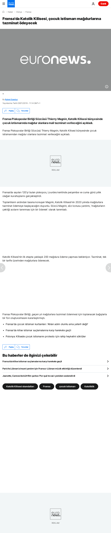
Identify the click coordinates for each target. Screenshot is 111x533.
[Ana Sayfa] (3, 12)
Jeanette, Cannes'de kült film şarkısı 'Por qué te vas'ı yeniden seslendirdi (38, 375)
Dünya (19, 12)
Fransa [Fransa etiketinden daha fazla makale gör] (46, 386)
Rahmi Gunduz (11, 99)
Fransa (28, 12)
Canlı (103, 3)
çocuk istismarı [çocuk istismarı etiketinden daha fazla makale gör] (67, 386)
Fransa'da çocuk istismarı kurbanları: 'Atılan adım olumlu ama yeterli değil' (47, 324)
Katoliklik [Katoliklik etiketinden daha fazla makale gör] (89, 386)
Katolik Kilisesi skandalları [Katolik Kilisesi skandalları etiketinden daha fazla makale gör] (20, 386)
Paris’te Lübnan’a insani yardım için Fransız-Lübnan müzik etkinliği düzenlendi (42, 368)
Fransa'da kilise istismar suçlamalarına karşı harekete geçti (38, 330)
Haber (10, 12)
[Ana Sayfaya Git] (11, 3)
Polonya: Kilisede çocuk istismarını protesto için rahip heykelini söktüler (46, 336)
